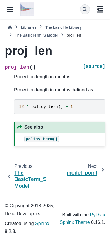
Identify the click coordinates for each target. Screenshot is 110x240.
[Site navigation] (10, 9)
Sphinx (42, 223)
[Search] (85, 9)
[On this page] (100, 9)
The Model (36, 35)
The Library (63, 27)
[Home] (10, 27)
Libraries (28, 27)
